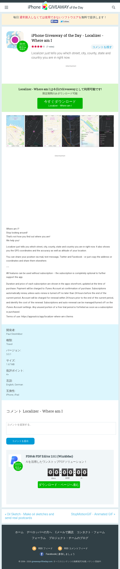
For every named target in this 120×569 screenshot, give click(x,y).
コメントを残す (102, 47)
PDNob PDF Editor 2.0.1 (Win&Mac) (49, 456)
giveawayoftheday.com (42, 561)
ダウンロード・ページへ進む (59, 485)
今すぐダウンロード (60, 104)
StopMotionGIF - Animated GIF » (93, 514)
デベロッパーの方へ (39, 532)
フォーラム (39, 538)
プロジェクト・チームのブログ (68, 538)
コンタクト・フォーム (91, 532)
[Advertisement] (72, 75)
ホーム (19, 532)
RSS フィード (45, 548)
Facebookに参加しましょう (60, 554)
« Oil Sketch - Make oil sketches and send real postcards (29, 516)
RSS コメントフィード (76, 548)
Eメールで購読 (64, 532)
